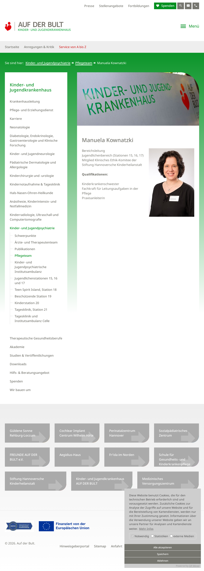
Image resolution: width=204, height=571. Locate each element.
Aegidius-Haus (70, 455)
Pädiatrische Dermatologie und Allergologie (33, 164)
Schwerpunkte (25, 236)
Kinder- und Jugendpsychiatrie (48, 63)
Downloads (18, 364)
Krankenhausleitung (25, 101)
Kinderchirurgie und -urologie (32, 176)
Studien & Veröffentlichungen (32, 355)
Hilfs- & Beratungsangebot (29, 373)
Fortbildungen (138, 6)
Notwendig (140, 536)
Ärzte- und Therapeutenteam (36, 242)
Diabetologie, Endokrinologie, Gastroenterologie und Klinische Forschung (34, 140)
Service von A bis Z (72, 47)
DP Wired (194, 565)
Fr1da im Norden (121, 455)
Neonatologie (20, 127)
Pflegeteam (83, 63)
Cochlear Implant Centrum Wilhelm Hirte (76, 433)
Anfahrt (116, 546)
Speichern (163, 554)
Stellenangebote (111, 6)
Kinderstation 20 (27, 303)
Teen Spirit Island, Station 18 (36, 289)
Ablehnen (162, 560)
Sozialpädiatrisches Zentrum (173, 433)
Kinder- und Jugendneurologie (32, 154)
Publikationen (25, 249)
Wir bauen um (20, 390)
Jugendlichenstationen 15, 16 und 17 (36, 280)
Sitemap (100, 546)
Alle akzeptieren (162, 547)
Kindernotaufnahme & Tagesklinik (35, 184)
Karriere (16, 118)
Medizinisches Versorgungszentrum (158, 481)
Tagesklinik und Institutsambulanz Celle (32, 318)
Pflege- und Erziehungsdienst (31, 110)
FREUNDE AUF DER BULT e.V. (23, 457)
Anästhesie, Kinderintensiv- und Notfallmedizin (33, 203)
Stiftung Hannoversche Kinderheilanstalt (27, 481)
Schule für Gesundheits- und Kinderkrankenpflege (174, 459)
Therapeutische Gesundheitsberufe (36, 338)
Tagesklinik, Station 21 (31, 309)
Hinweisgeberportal (74, 546)
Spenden (167, 6)
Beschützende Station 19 (33, 296)
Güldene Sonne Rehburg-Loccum (22, 433)
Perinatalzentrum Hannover (122, 433)
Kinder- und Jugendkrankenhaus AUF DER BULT (100, 481)
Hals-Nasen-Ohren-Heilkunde (31, 193)
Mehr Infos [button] (146, 529)
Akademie (17, 347)
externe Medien (182, 536)
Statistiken (159, 536)
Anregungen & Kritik (39, 47)
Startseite (12, 47)
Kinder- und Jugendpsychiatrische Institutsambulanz (30, 267)
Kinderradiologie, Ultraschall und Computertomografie (34, 217)
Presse (89, 6)
